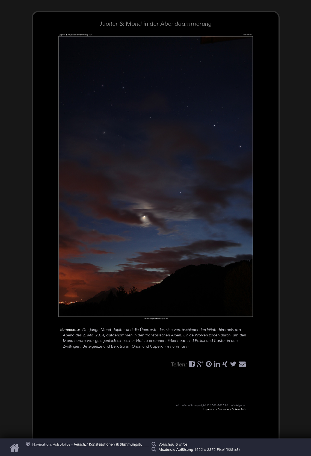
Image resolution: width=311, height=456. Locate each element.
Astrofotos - (69, 444)
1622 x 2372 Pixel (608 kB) (199, 450)
